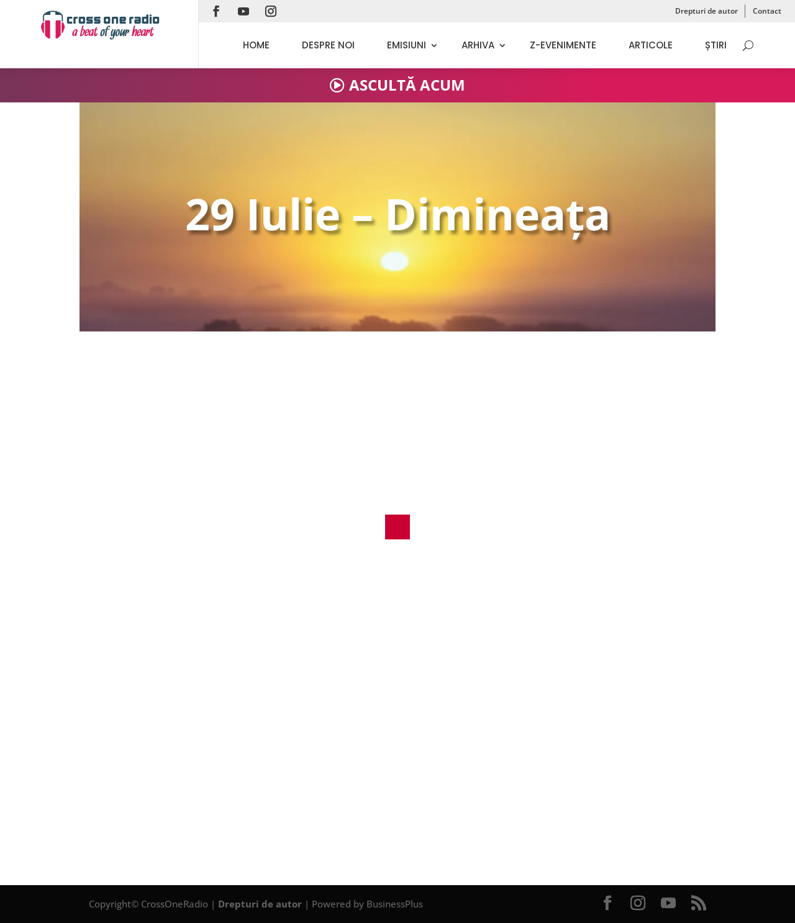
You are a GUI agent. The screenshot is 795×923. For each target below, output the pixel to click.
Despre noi (328, 45)
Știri (716, 45)
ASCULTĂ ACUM (407, 84)
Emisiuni (406, 45)
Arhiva (477, 45)
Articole (651, 45)
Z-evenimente (563, 45)
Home (256, 45)
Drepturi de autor (706, 11)
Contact (767, 11)
